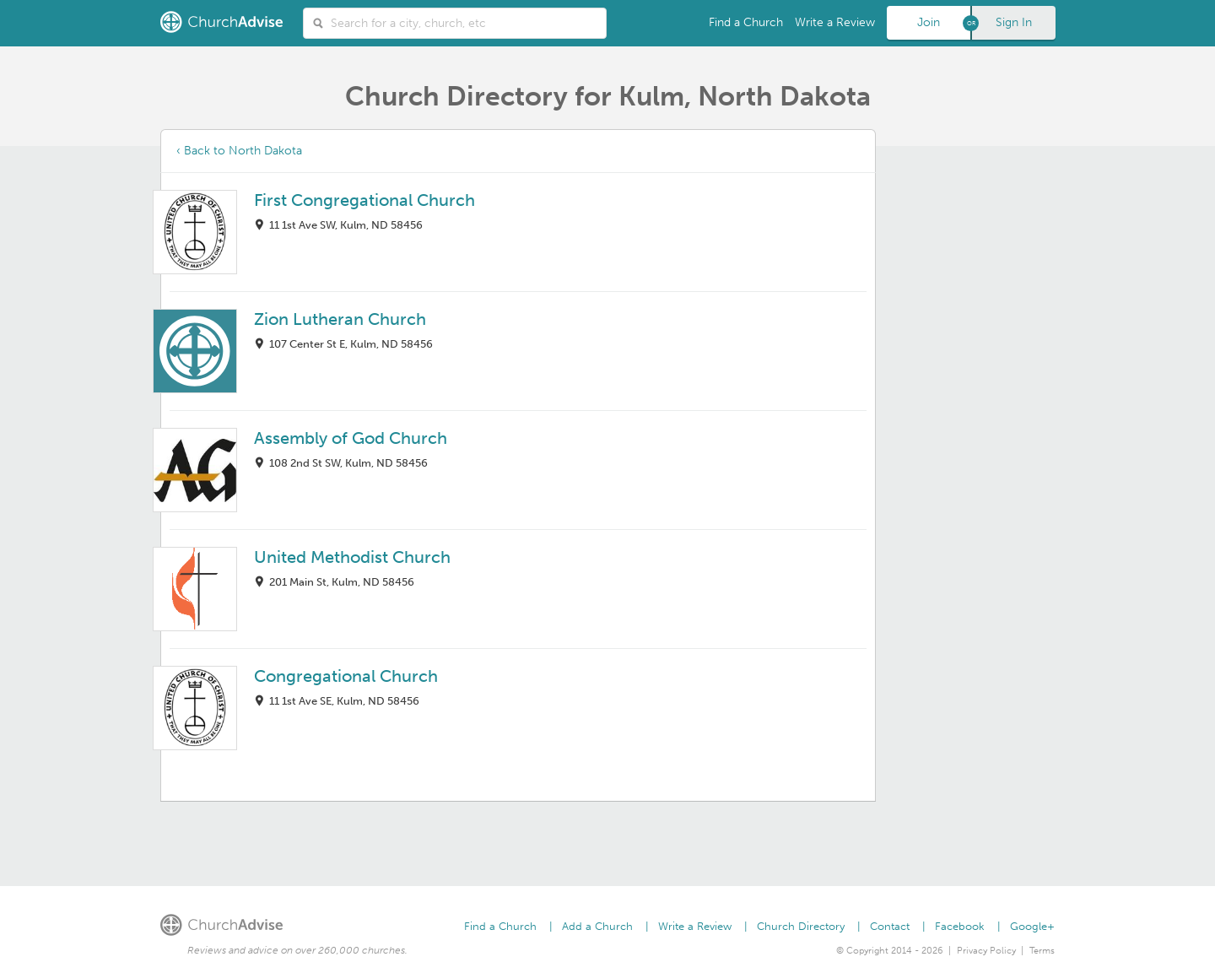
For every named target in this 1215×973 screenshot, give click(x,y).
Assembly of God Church (350, 438)
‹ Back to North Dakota (239, 150)
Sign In (1014, 22)
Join (928, 22)
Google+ (1032, 926)
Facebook (960, 926)
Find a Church (746, 22)
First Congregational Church (364, 200)
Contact (890, 926)
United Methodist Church (352, 557)
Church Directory (801, 926)
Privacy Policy (986, 950)
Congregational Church (346, 676)
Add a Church (597, 926)
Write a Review (835, 22)
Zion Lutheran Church (340, 319)
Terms (1042, 950)
